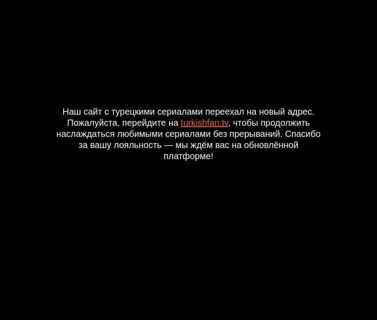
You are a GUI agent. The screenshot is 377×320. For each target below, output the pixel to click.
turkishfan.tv (204, 123)
